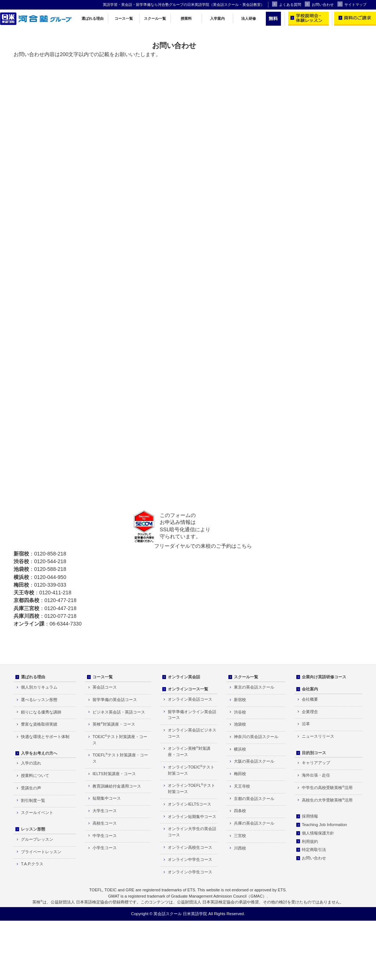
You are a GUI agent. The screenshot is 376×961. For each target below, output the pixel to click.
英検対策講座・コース (114, 724)
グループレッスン (37, 839)
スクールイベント (37, 812)
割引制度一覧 (33, 800)
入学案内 (217, 18)
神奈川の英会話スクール (256, 736)
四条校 (240, 810)
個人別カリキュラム (39, 687)
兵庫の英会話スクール (254, 823)
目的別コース (314, 753)
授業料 (186, 18)
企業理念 (310, 711)
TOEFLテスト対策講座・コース (120, 757)
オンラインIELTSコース (189, 804)
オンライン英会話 (184, 677)
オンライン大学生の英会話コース (192, 831)
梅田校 (240, 773)
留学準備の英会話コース (115, 699)
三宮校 (240, 835)
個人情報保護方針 (318, 833)
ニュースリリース (318, 736)
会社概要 (310, 699)
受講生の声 (31, 788)
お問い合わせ (319, 4)
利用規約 (310, 841)
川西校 (240, 848)
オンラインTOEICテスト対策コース (191, 769)
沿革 (306, 724)
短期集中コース (107, 798)
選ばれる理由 (93, 18)
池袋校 (240, 724)
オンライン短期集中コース (192, 816)
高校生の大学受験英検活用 (327, 799)
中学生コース (105, 835)
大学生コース (105, 810)
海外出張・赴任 (316, 775)
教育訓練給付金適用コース (117, 786)
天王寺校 (242, 786)
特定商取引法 (314, 849)
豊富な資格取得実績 (39, 724)
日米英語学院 (195, 914)
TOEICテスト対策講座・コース (120, 739)
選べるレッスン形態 (39, 699)
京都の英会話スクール (254, 798)
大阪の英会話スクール (254, 761)
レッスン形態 (33, 829)
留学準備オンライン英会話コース (192, 714)
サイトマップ (351, 4)
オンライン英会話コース (190, 699)
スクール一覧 (155, 18)
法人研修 (248, 18)
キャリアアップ (316, 762)
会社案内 (310, 689)
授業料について (35, 775)
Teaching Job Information (324, 824)
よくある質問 (286, 4)
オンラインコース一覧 (188, 689)
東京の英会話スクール (254, 687)
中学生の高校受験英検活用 (327, 787)
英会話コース (105, 687)
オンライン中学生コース (190, 859)
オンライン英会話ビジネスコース (192, 733)
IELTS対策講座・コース (114, 773)
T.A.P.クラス (32, 864)
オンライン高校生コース (190, 847)
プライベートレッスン (41, 852)
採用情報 (310, 816)
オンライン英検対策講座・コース (189, 751)
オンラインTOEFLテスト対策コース (191, 788)
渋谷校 (240, 712)
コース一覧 (124, 18)
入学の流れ (31, 763)
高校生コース (105, 823)
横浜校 (240, 749)
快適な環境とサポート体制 (45, 736)
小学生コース (105, 848)
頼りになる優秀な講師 (41, 712)
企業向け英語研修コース (324, 677)
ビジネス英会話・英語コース (119, 712)
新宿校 (240, 699)
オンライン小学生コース (190, 872)
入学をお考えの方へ (39, 753)
